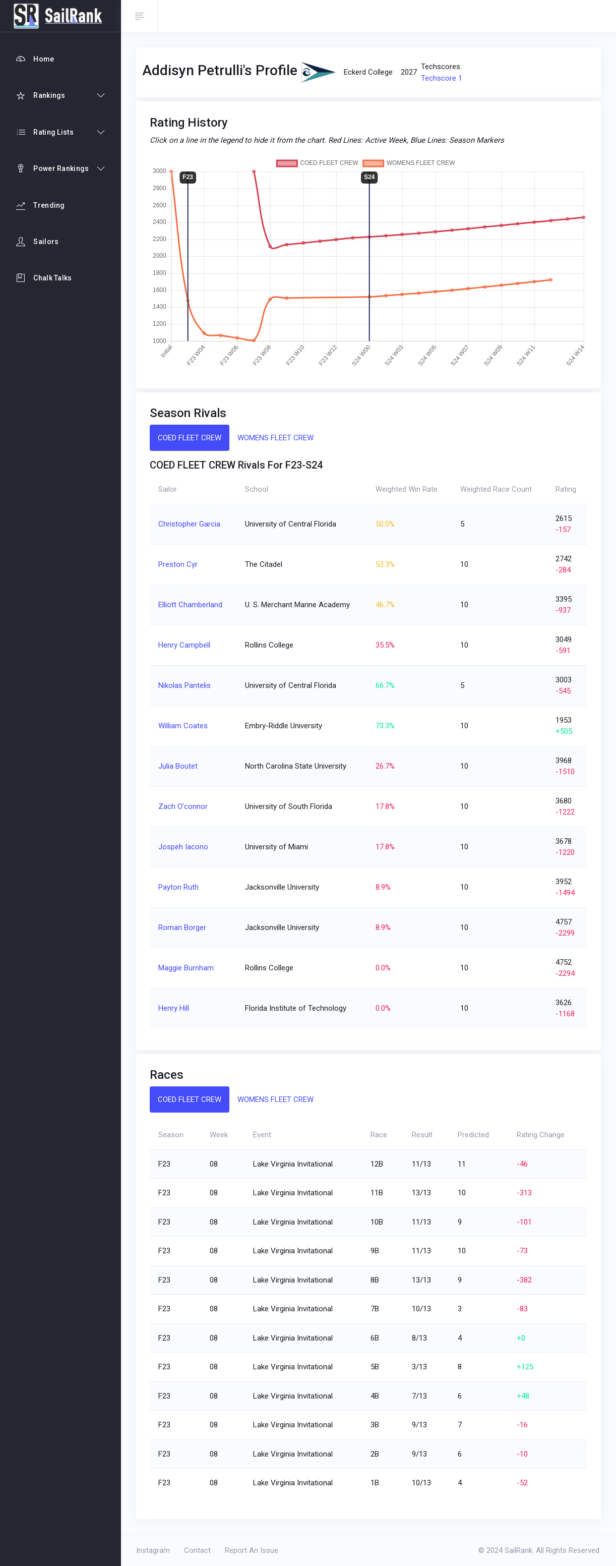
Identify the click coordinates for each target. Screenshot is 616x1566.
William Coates (183, 725)
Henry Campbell (184, 645)
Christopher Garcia (189, 524)
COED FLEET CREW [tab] (189, 437)
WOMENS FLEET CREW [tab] (275, 437)
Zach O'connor (183, 806)
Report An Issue (251, 1550)
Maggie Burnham (186, 967)
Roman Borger (182, 927)
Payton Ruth (178, 887)
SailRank (518, 1550)
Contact (197, 1550)
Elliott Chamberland (190, 604)
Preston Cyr (178, 564)
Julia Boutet (178, 766)
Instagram (153, 1550)
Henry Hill (173, 1008)
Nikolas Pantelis (184, 685)
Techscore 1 (441, 78)
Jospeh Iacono (183, 846)
